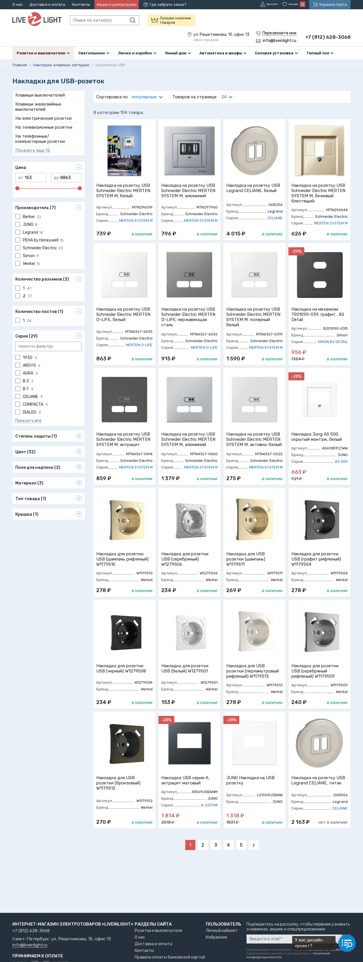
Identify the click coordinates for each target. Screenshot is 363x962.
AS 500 (341, 475)
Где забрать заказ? (168, 4)
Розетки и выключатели (158, 930)
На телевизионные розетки (43, 140)
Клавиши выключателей (40, 108)
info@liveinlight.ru (29, 945)
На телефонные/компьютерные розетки (40, 152)
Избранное (216, 937)
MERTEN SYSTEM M (136, 234)
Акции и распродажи (116, 4)
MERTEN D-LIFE (139, 358)
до (56, 191)
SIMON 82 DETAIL (333, 355)
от (20, 191)
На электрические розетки (43, 131)
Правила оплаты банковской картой (170, 957)
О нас (17, 4)
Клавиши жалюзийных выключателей (38, 120)
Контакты (81, 4)
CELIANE (275, 231)
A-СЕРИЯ (209, 819)
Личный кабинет (222, 930)
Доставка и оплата (47, 4)
